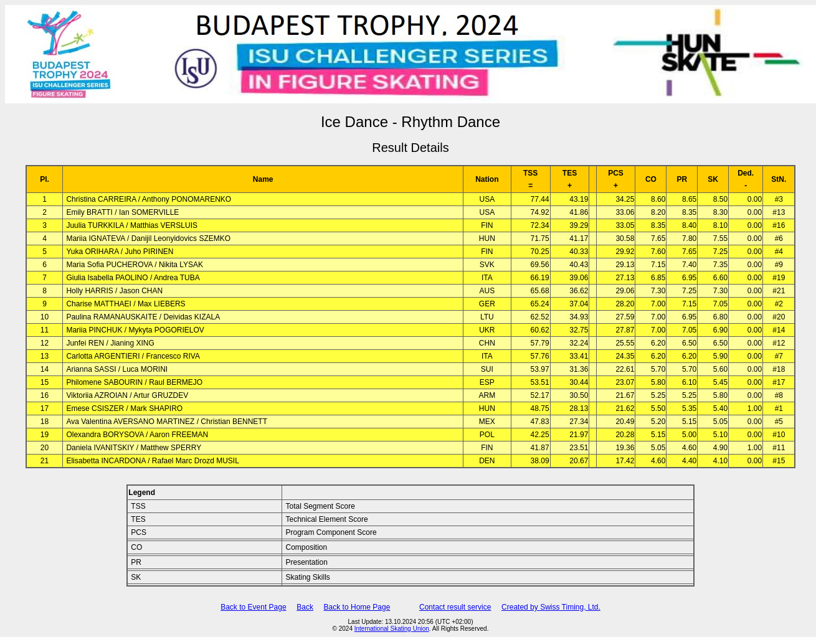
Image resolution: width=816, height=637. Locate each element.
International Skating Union (391, 628)
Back (305, 607)
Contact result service (455, 607)
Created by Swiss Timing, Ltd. (550, 607)
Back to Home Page (357, 607)
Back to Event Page (253, 607)
